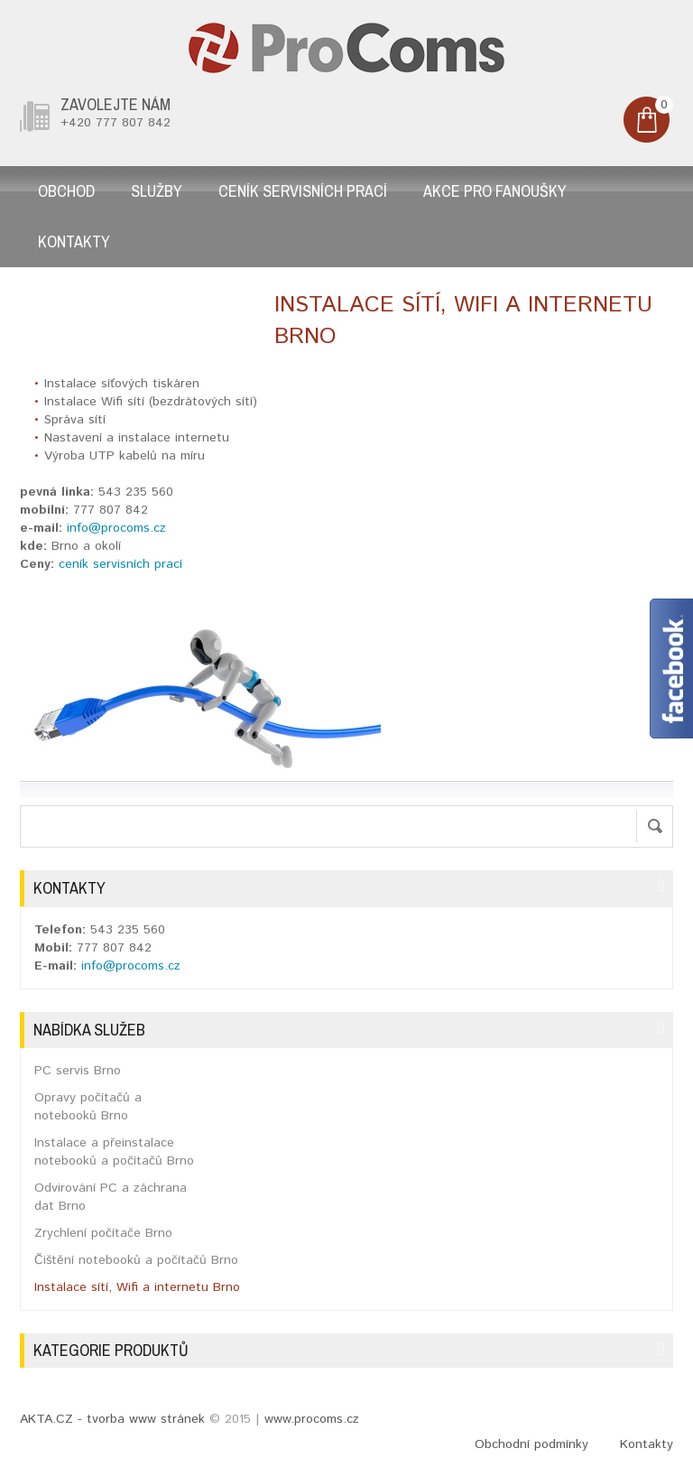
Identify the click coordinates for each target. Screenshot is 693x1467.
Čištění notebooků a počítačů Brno (136, 1260)
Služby (156, 191)
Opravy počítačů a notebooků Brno (88, 1107)
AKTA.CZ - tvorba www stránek (112, 1419)
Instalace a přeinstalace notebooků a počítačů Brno (114, 1152)
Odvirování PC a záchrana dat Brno (110, 1197)
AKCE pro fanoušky (495, 191)
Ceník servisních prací (302, 191)
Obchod (66, 191)
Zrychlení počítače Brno (103, 1233)
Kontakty (74, 241)
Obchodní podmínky (531, 1444)
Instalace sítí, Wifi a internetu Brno (137, 1287)
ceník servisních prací (120, 564)
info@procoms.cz (116, 528)
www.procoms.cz (311, 1419)
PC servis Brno (77, 1071)
